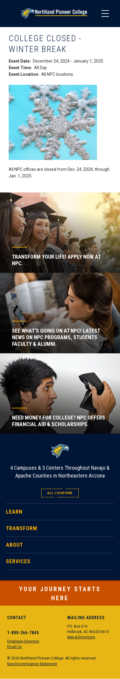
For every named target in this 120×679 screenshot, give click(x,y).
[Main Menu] (105, 13)
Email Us (14, 647)
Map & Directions (81, 637)
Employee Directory (23, 641)
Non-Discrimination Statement (32, 664)
